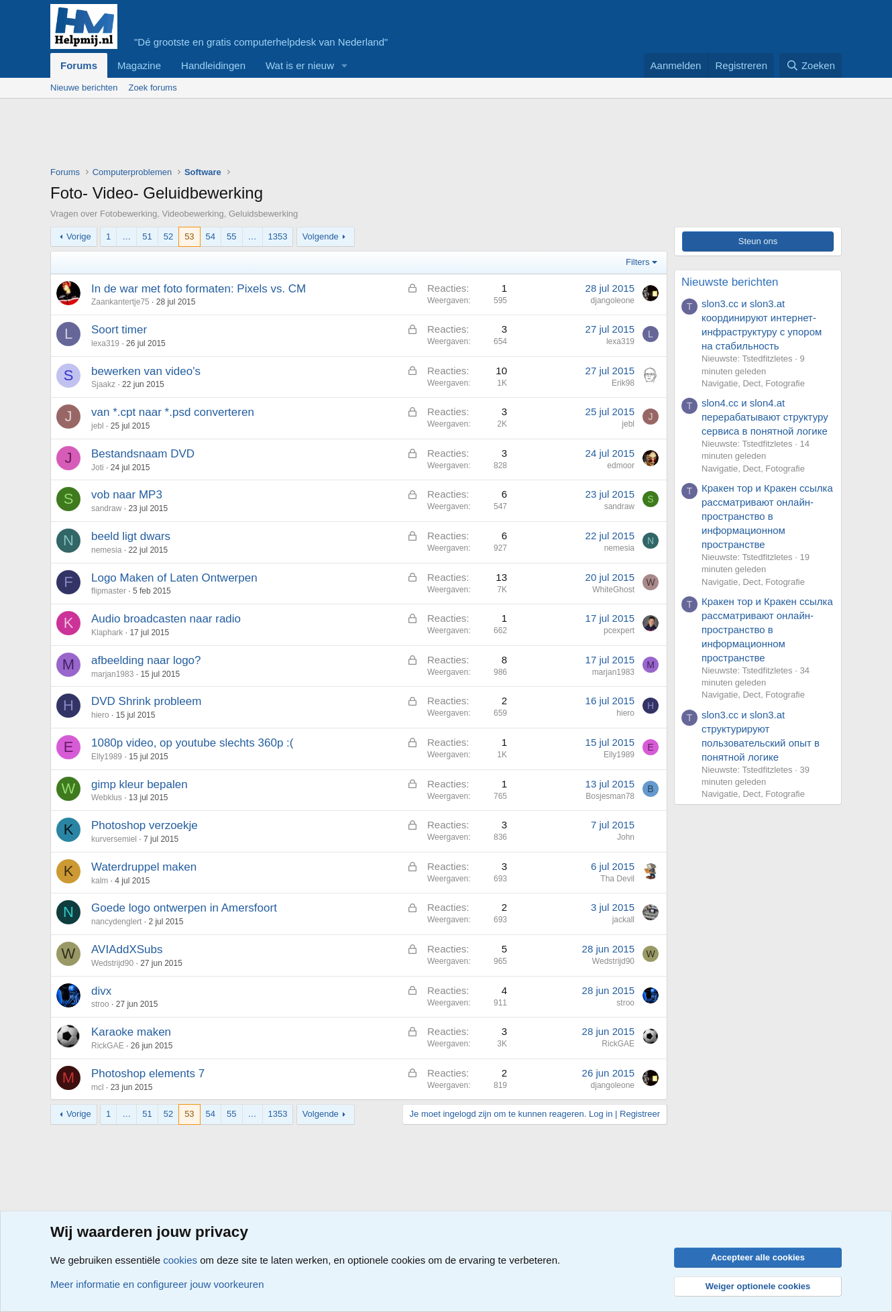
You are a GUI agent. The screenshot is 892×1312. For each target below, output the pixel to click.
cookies (180, 1260)
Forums (78, 65)
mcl (97, 1087)
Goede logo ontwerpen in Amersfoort (184, 907)
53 (189, 236)
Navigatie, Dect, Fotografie (753, 383)
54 (210, 236)
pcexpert (619, 630)
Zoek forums (152, 88)
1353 (278, 236)
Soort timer (119, 329)
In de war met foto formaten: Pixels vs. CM (198, 288)
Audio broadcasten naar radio (166, 618)
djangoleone (612, 300)
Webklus (106, 797)
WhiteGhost (613, 589)
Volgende (320, 236)
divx (101, 991)
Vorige (78, 236)
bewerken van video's (146, 371)
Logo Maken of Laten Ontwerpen (174, 577)
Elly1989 (106, 756)
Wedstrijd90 (112, 963)
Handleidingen (213, 65)
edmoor (620, 465)
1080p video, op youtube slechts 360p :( (192, 742)
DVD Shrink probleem (146, 701)
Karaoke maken (131, 1032)
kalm (99, 880)
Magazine (139, 65)
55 (231, 236)
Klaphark (107, 632)
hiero (100, 715)
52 (168, 236)
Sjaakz (103, 384)
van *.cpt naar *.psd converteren (172, 412)
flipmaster (108, 591)
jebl (97, 426)
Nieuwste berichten (730, 282)
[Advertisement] (294, 135)
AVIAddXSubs (126, 949)
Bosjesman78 (610, 796)
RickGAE (107, 1045)
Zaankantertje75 (120, 302)
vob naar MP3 (126, 494)
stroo (100, 1004)
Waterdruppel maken (144, 867)
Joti (97, 467)
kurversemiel (114, 839)
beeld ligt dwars (130, 536)
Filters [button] (637, 262)
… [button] (126, 236)
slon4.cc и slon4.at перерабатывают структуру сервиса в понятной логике (765, 417)
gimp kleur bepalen (139, 784)
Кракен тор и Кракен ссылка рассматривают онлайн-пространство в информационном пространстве (767, 516)
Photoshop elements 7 (148, 1073)
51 (147, 236)
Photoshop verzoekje (144, 825)
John (625, 837)
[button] (344, 65)
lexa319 (105, 343)
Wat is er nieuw (300, 65)
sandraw (106, 508)
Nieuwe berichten (83, 88)
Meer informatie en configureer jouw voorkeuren (157, 1284)
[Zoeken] (810, 65)
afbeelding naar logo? (146, 660)
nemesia (106, 550)
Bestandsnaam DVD (142, 453)
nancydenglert (116, 921)
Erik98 (623, 383)
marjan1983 (112, 674)
